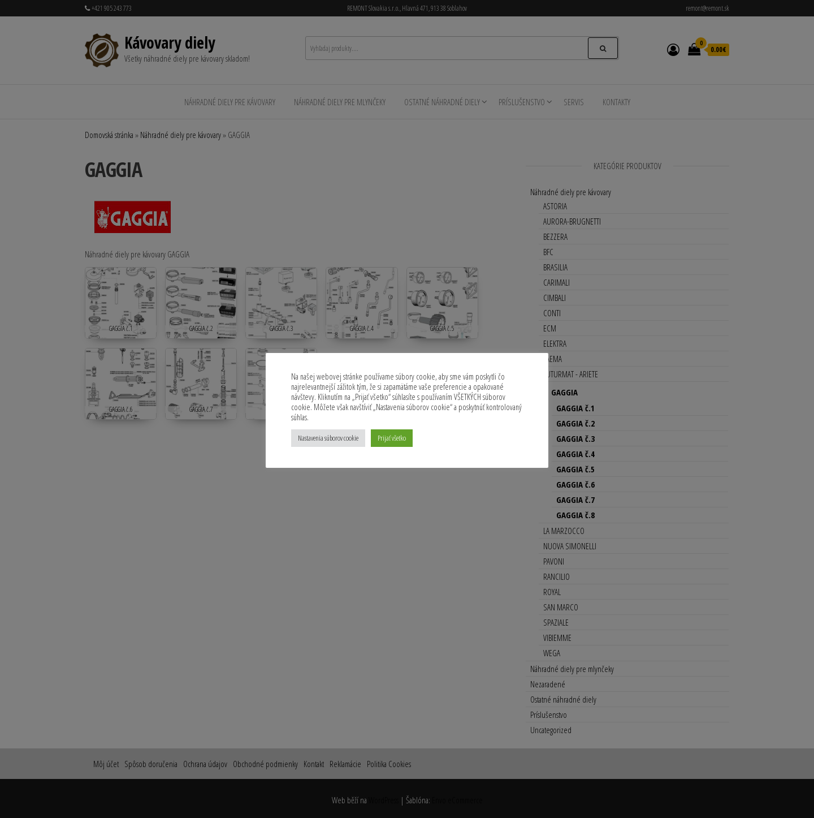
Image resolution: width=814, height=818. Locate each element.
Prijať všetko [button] (392, 438)
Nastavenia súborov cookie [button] (328, 438)
